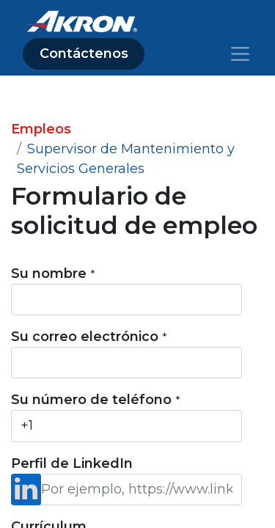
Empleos (41, 129)
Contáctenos (84, 53)
